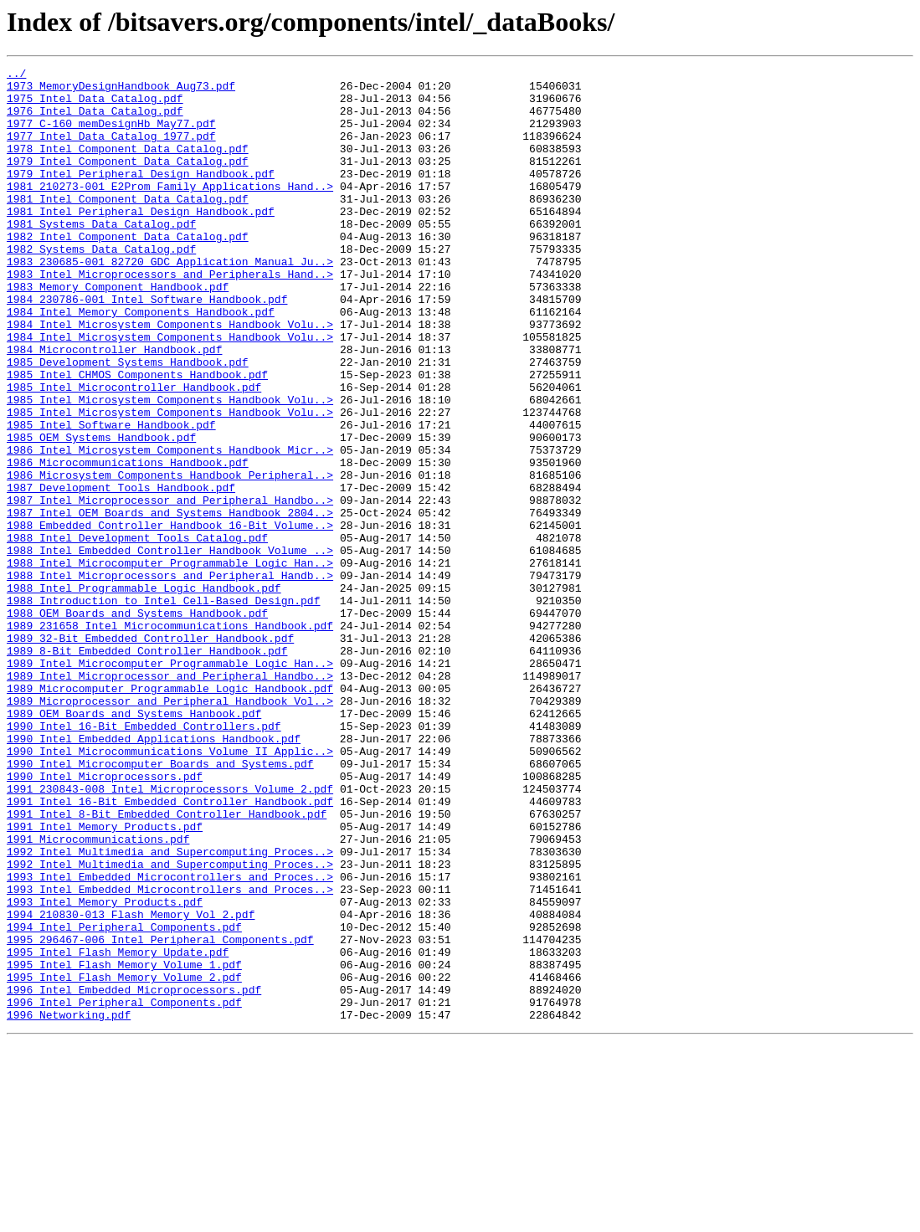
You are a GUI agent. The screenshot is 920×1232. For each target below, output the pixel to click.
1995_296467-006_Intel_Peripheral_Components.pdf (160, 1114)
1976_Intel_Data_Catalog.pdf (95, 120)
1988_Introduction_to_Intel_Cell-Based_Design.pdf (163, 708)
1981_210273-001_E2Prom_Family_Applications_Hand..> (170, 210)
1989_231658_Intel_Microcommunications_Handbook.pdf (170, 738)
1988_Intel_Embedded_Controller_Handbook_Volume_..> (170, 647)
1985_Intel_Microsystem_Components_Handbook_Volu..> (170, 467)
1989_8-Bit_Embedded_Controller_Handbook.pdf (147, 768)
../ (16, 75)
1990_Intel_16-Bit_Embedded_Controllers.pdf (144, 858)
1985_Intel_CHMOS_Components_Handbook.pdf (137, 436)
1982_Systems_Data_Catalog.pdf (101, 286)
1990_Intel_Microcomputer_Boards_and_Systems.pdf (160, 903)
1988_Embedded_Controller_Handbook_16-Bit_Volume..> (170, 617)
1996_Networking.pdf (69, 1205)
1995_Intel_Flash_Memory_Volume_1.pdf (124, 1144)
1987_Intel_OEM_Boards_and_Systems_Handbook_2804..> (170, 602)
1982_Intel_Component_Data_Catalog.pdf (128, 271)
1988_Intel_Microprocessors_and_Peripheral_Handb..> (170, 677)
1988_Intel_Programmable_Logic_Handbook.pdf (144, 693)
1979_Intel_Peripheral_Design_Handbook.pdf (141, 195)
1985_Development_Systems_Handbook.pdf (128, 421)
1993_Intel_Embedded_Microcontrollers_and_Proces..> (170, 1039)
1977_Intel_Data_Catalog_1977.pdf (111, 150)
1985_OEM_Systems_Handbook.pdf (101, 512)
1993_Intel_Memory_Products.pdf (105, 1069)
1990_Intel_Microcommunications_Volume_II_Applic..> (170, 888)
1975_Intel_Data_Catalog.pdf (95, 105)
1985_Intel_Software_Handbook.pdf (111, 497)
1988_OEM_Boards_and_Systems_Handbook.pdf (137, 723)
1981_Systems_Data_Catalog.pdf (101, 256)
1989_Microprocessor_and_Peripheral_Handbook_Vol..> (170, 828)
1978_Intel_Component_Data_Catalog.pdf (128, 165)
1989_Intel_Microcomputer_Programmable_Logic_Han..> (170, 783)
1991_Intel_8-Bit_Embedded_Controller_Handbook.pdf (166, 964)
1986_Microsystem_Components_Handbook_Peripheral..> (170, 557)
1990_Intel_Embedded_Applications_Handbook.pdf (154, 873)
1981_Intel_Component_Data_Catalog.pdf (128, 226)
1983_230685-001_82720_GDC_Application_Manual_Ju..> (170, 301)
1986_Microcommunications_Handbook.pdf (128, 542)
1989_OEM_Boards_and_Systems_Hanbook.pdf (134, 843)
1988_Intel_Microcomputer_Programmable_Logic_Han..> (170, 662)
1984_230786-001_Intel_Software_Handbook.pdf (147, 346)
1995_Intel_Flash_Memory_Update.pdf (118, 1129)
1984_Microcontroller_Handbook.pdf (114, 406)
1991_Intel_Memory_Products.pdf (105, 979)
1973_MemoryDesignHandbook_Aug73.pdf (121, 90)
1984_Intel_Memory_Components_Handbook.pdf (141, 361)
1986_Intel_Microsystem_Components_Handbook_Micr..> (170, 527)
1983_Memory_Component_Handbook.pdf (118, 331)
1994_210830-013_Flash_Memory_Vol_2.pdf (130, 1084)
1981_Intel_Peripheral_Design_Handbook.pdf (141, 241)
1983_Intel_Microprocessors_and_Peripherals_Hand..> (170, 316)
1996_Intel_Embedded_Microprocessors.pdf (134, 1175)
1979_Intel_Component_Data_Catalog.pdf (128, 180)
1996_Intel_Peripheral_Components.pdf (124, 1190)
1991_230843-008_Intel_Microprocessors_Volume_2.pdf (170, 934)
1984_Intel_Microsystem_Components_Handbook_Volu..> (170, 376)
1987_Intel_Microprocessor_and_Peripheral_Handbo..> (170, 587)
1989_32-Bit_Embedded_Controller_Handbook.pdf (150, 753)
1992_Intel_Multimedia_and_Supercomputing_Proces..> (170, 1009)
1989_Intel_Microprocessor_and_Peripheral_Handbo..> (170, 798)
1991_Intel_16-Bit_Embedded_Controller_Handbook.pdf (170, 949)
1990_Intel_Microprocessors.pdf (105, 919)
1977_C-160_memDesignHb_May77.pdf (111, 135)
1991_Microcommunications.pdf (98, 994)
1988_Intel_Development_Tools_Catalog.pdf (137, 632)
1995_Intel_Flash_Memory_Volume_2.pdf (124, 1160)
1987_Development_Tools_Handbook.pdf (121, 572)
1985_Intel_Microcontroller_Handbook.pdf (134, 451)
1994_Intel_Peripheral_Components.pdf (124, 1099)
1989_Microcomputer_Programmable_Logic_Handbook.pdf (170, 813)
